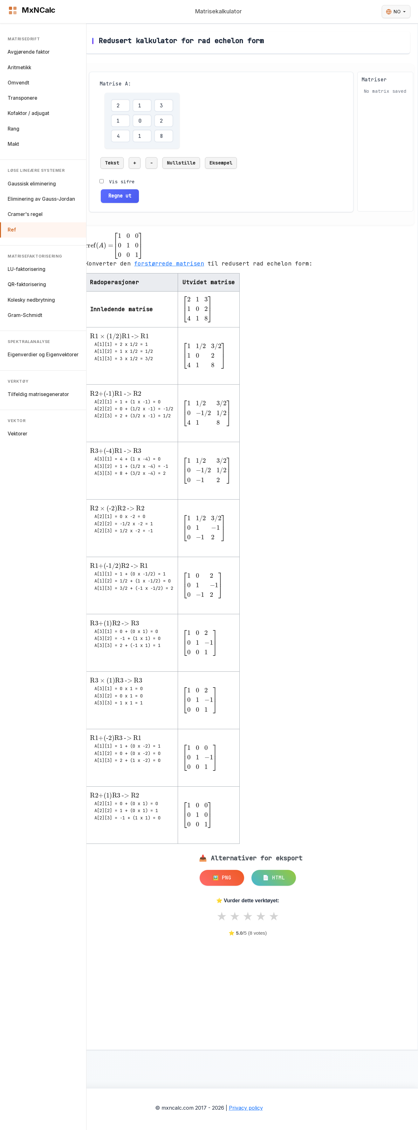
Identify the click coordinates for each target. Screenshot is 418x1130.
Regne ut (119, 195)
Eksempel (220, 163)
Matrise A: (115, 83)
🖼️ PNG (221, 877)
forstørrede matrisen (169, 263)
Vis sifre (122, 181)
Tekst (112, 163)
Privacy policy (246, 1108)
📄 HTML (274, 877)
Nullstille (181, 163)
